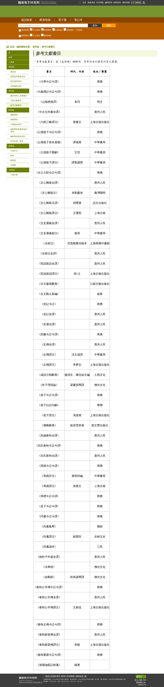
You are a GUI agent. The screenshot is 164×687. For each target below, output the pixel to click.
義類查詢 (24, 35)
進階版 (138, 2)
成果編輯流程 (16, 86)
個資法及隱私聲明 (52, 676)
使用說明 (117, 2)
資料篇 (11, 91)
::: (80, 2)
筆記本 (78, 19)
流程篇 (11, 67)
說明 (10, 57)
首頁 (84, 2)
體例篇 (11, 110)
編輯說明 (108, 2)
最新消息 (91, 2)
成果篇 (11, 146)
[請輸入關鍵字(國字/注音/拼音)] (53, 25)
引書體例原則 (16, 124)
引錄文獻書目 (16, 100)
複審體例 (14, 120)
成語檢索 (26, 19)
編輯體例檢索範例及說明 (18, 130)
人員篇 (11, 62)
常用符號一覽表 (16, 141)
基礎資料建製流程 (17, 77)
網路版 (13, 160)
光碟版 (13, 165)
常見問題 (100, 2)
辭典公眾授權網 (67, 676)
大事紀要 (14, 175)
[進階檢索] (109, 25)
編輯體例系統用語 (17, 136)
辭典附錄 (45, 19)
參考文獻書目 (16, 105)
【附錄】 (12, 170)
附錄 (12, 156)
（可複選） (56, 30)
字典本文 (14, 151)
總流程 (13, 72)
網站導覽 (126, 2)
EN (132, 2)
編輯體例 (14, 115)
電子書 (62, 19)
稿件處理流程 (16, 81)
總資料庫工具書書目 (18, 96)
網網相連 (79, 676)
